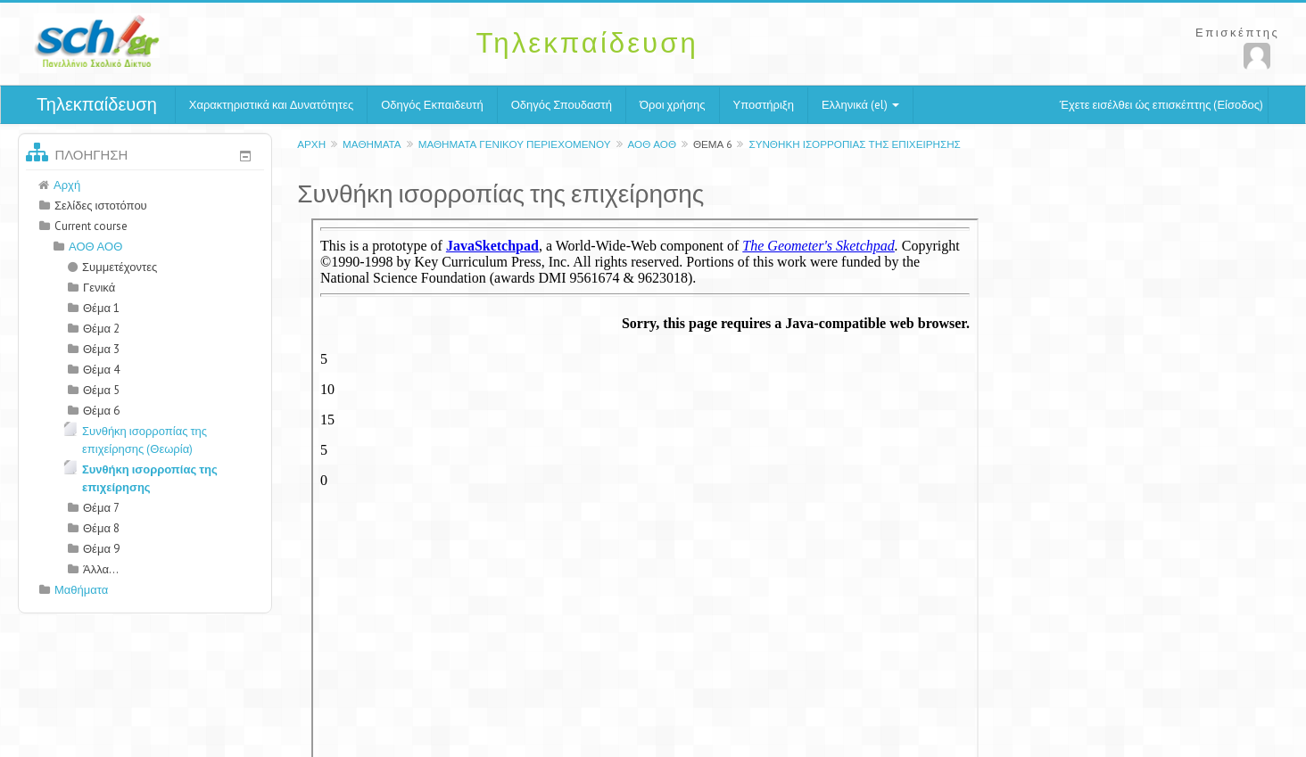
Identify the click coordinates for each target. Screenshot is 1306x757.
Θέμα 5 (101, 390)
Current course (91, 226)
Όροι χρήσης (673, 104)
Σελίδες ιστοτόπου (100, 205)
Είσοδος (1238, 104)
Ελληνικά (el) (860, 104)
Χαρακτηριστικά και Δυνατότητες (271, 104)
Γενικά (99, 287)
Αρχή (311, 144)
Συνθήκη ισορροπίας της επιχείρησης (854, 144)
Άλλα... (101, 569)
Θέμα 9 (101, 548)
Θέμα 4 (101, 369)
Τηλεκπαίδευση (97, 104)
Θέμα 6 (712, 144)
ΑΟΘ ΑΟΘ (652, 144)
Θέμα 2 (101, 328)
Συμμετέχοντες (112, 267)
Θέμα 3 (101, 349)
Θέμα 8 (101, 528)
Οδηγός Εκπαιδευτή (432, 104)
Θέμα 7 (101, 507)
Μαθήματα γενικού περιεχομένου (514, 144)
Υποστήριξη (763, 104)
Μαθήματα (372, 144)
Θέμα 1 (101, 308)
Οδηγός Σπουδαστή (561, 104)
